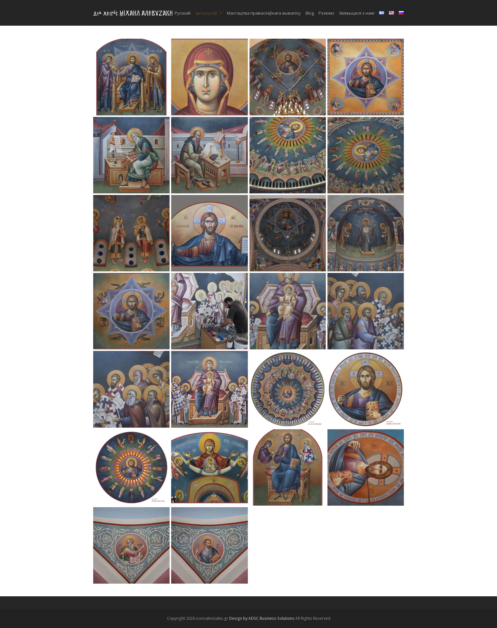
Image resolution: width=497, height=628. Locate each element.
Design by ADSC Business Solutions (261, 618)
